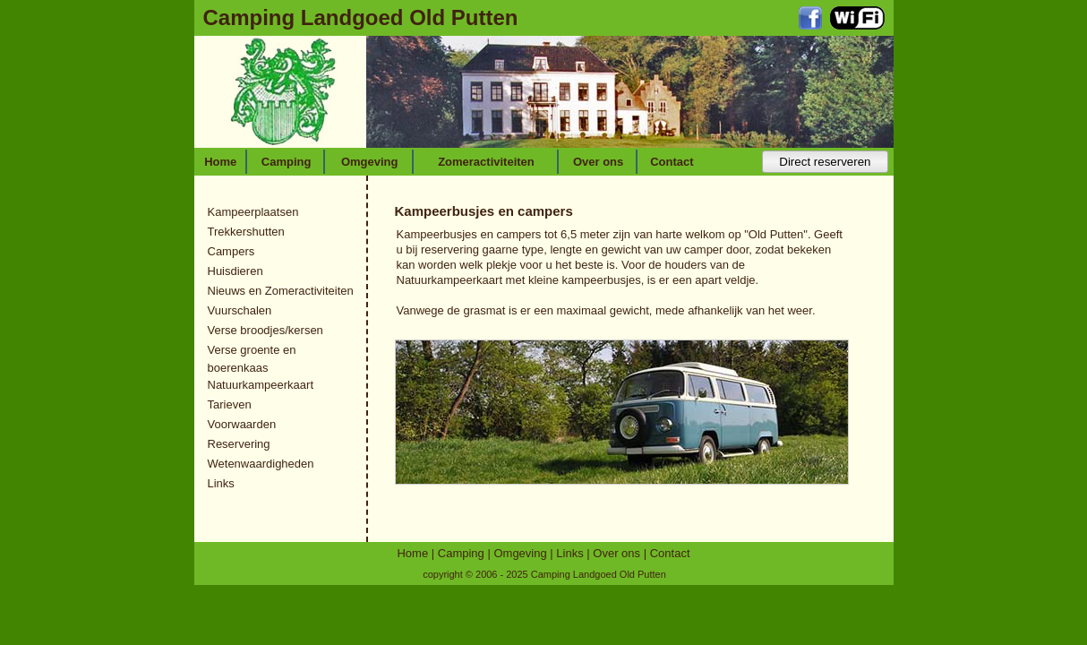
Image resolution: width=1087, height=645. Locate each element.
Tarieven (230, 404)
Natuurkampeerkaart (261, 384)
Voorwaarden (242, 424)
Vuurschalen (240, 310)
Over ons (598, 161)
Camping (286, 161)
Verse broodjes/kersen (265, 330)
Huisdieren (235, 271)
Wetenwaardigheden (261, 463)
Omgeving (369, 161)
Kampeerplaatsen (253, 212)
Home (220, 161)
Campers (231, 251)
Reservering (239, 444)
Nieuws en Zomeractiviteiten (281, 290)
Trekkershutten (246, 231)
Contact (671, 161)
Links (221, 483)
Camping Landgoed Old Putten (360, 17)
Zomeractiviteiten (486, 161)
